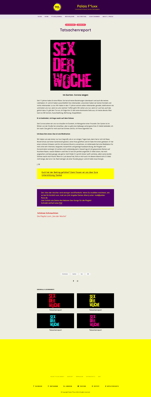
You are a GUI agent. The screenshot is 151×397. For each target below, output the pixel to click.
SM (88, 274)
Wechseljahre (69, 16)
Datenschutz (90, 376)
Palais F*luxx (87, 6)
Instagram (54, 386)
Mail (60, 203)
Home (46, 16)
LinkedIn (69, 386)
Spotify (96, 386)
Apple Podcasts (113, 386)
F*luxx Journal (56, 16)
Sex (82, 274)
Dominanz (65, 274)
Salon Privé (70, 24)
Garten (74, 274)
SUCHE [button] (40, 16)
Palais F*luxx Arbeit (57, 376)
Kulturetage (81, 16)
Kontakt (70, 376)
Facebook (38, 386)
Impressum (79, 376)
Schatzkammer (94, 16)
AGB (99, 376)
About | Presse (108, 16)
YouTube (83, 386)
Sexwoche (81, 24)
